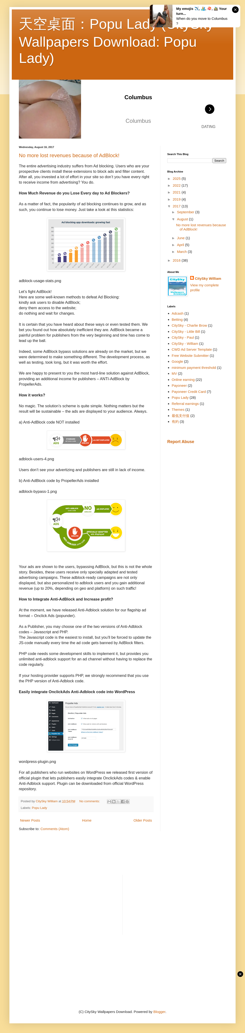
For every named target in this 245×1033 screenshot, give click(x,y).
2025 (177, 179)
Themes (178, 409)
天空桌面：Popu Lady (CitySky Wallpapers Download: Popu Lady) (116, 41)
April (181, 245)
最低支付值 (180, 416)
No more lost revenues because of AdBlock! (69, 155)
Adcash (178, 313)
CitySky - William (185, 344)
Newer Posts (30, 820)
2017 (177, 206)
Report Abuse (180, 441)
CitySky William (208, 278)
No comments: (90, 801)
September (186, 212)
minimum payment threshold (194, 368)
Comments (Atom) (55, 829)
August (183, 219)
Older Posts (143, 820)
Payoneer (179, 385)
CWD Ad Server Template (192, 349)
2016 (177, 260)
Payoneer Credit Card (189, 392)
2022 (177, 185)
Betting (177, 319)
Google (177, 361)
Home (86, 820)
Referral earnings (185, 404)
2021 (177, 192)
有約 (175, 422)
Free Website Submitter (190, 356)
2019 (177, 199)
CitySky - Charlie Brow (189, 325)
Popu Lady (39, 808)
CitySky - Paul (183, 337)
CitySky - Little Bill (186, 331)
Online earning (183, 380)
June (181, 238)
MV (174, 373)
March (182, 252)
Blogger (159, 1012)
